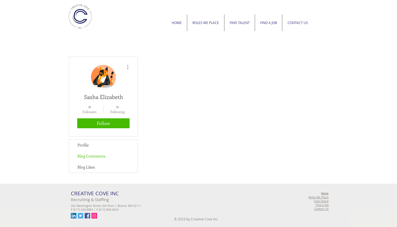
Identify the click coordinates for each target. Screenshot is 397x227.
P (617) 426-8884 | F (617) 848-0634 (95, 210)
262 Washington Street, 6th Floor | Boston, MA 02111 (106, 206)
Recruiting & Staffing (90, 199)
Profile (83, 145)
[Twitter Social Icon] (80, 215)
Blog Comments (91, 156)
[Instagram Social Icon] (94, 215)
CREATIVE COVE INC (95, 193)
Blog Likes (86, 167)
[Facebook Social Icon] (87, 215)
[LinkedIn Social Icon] (73, 215)
